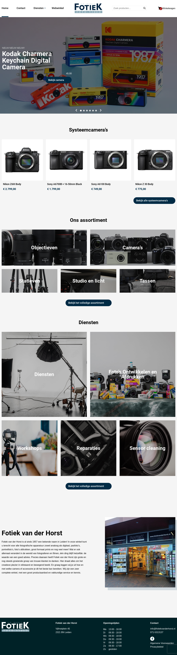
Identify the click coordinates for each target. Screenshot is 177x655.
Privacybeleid (156, 647)
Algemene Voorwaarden (162, 643)
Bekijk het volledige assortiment (86, 302)
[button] (76, 110)
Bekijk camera (56, 80)
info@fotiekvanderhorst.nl (162, 629)
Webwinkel (58, 8)
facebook (152, 639)
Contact (21, 8)
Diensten (39, 8)
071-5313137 (156, 632)
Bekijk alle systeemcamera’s (152, 200)
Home (5, 8)
